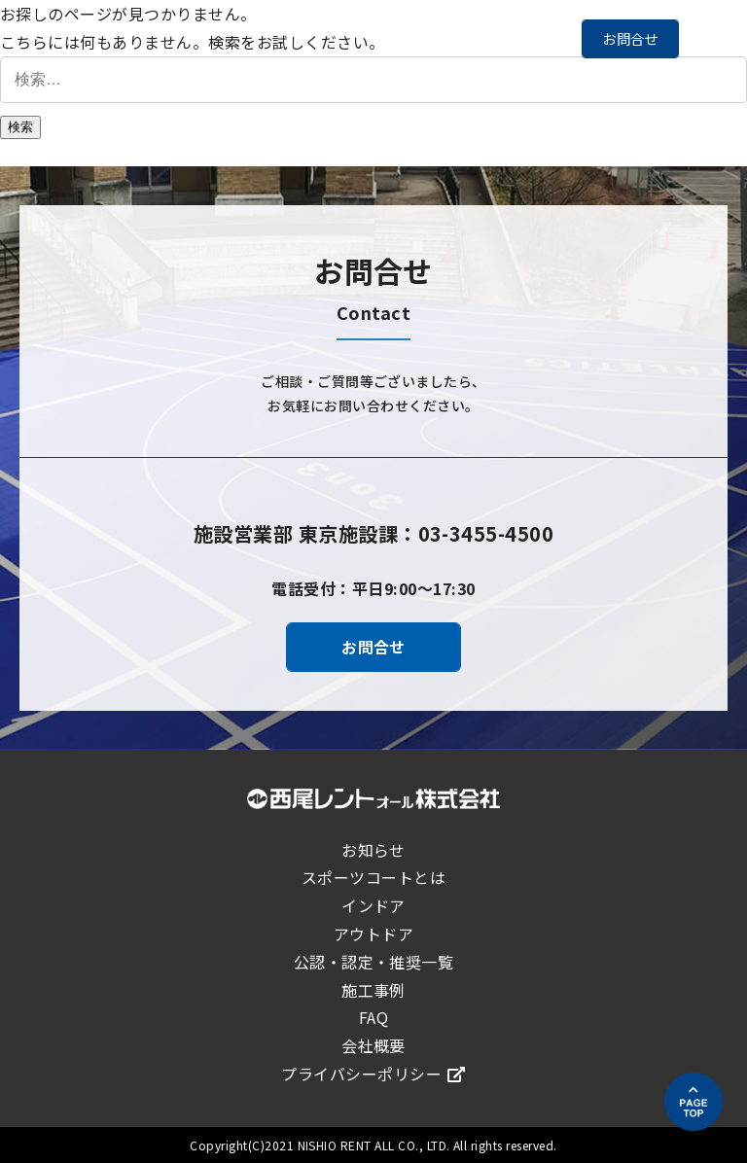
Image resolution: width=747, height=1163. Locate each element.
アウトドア (373, 933)
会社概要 (373, 1045)
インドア (373, 905)
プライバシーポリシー (373, 1073)
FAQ (373, 1017)
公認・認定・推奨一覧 (374, 961)
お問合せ (630, 38)
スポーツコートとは (373, 877)
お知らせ (373, 850)
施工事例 (373, 990)
